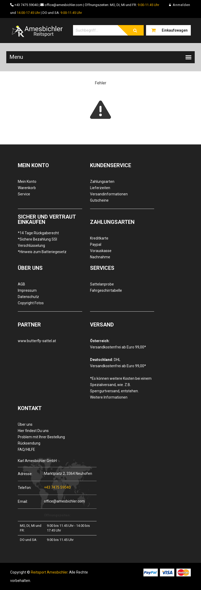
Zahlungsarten (102, 181)
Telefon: (24, 487)
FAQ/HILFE (26, 449)
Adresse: (25, 474)
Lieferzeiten (100, 188)
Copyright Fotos (31, 303)
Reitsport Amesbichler (49, 572)
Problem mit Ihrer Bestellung (41, 437)
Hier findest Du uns (33, 431)
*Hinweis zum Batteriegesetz (42, 252)
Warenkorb (27, 188)
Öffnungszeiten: (57, 515)
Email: (23, 501)
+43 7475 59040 (26, 5)
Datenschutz (28, 297)
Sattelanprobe (102, 284)
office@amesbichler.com (63, 5)
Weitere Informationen (108, 397)
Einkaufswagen (175, 30)
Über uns (25, 424)
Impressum (27, 290)
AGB (21, 284)
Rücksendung (29, 443)
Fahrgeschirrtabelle (106, 290)
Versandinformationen (109, 194)
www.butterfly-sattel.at (37, 341)
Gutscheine (99, 200)
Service (24, 194)
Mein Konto (27, 181)
